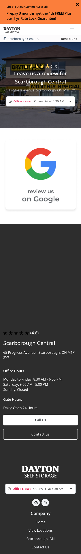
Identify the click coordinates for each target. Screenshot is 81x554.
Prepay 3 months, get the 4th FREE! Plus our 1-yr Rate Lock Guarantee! (38, 16)
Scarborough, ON (40, 538)
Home (41, 522)
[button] (36, 502)
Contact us (40, 434)
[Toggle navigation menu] (74, 29)
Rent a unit (69, 39)
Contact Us (40, 547)
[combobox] (40, 101)
